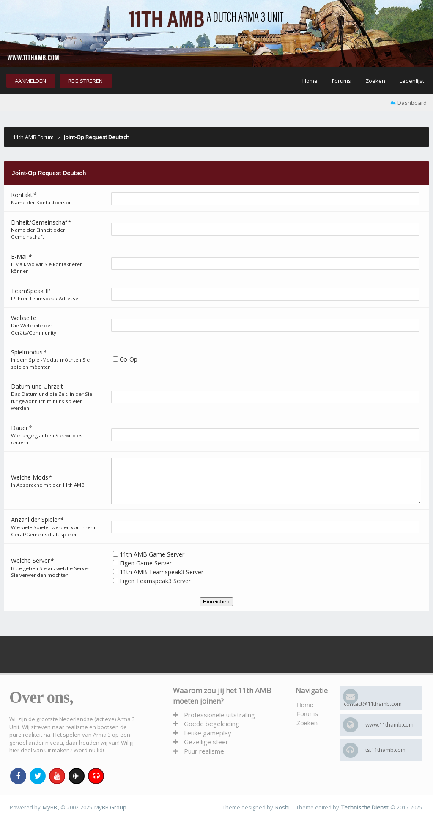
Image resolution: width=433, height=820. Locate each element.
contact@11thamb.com (373, 704)
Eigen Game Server (157, 572)
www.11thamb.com (389, 724)
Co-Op (128, 359)
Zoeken (375, 81)
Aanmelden (30, 81)
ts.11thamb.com (385, 750)
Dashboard (408, 103)
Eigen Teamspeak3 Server (155, 581)
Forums (341, 81)
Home (310, 81)
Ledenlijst (412, 81)
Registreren (85, 81)
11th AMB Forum (33, 137)
